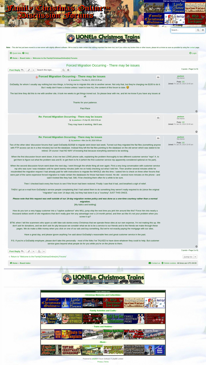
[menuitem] (25, 53)
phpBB (94, 359)
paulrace (180, 76)
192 (183, 82)
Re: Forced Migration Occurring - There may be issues (70, 116)
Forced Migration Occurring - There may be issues (103, 65)
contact (192, 47)
